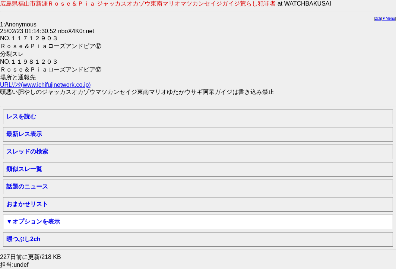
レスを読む (21, 116)
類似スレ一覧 (24, 169)
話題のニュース (27, 186)
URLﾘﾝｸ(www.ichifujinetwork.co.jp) (45, 85)
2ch (378, 18)
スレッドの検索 (27, 151)
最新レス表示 (24, 134)
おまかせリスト (27, 204)
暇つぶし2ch (23, 239)
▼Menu (388, 18)
